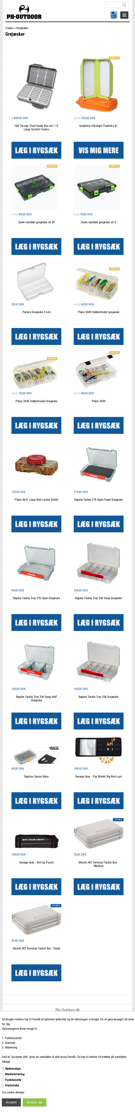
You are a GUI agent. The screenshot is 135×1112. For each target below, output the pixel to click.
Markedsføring (15, 1074)
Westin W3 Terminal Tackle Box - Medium (99, 864)
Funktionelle (13, 1080)
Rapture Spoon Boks (36, 776)
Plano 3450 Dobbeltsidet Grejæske (36, 401)
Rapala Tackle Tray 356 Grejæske (98, 697)
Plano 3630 (98, 401)
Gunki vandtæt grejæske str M (36, 222)
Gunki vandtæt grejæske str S (98, 222)
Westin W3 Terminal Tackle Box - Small (36, 948)
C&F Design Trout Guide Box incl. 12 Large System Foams (36, 127)
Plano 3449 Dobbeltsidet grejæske (98, 312)
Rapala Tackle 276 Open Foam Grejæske (98, 499)
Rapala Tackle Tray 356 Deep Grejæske (98, 598)
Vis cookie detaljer (13, 1092)
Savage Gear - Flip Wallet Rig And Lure (98, 776)
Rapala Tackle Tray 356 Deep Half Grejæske (36, 698)
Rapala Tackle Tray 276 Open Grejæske (36, 598)
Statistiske (12, 1085)
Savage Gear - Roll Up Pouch (36, 862)
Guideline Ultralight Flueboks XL (98, 126)
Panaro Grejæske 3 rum (36, 312)
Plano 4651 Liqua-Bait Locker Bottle (36, 499)
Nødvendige (13, 1068)
